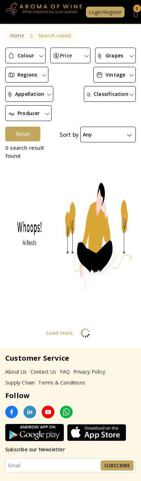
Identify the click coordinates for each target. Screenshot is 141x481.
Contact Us (43, 371)
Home (17, 35)
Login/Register (105, 12)
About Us (16, 371)
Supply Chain (20, 382)
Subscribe (117, 465)
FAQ (65, 371)
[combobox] (25, 55)
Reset (22, 134)
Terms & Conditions (61, 382)
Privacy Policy (89, 371)
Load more (70, 332)
